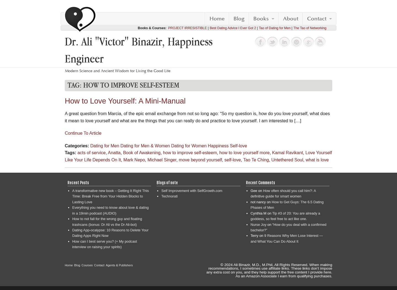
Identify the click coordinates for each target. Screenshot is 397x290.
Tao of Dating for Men (275, 28)
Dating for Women (189, 145)
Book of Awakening (141, 152)
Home (217, 18)
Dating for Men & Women (145, 145)
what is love (317, 160)
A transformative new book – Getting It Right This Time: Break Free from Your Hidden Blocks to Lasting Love (110, 196)
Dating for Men (104, 145)
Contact (316, 18)
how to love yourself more (244, 152)
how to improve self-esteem (190, 152)
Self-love (238, 145)
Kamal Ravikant (287, 152)
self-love (232, 160)
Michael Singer (161, 160)
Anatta (114, 152)
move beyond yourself (200, 160)
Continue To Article (83, 133)
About (290, 18)
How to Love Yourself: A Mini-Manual (125, 101)
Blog (239, 18)
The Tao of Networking (309, 28)
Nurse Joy (259, 225)
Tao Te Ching (256, 160)
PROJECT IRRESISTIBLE (187, 28)
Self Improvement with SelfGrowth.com (191, 191)
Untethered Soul (287, 160)
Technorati (169, 196)
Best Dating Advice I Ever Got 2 (233, 28)
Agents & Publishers (119, 265)
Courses (87, 265)
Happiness (218, 145)
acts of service (91, 152)
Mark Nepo (134, 160)
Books (261, 18)
